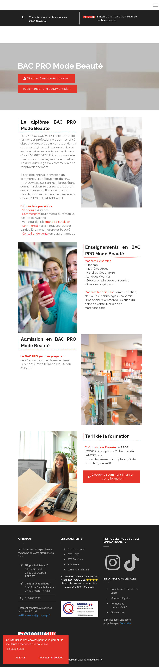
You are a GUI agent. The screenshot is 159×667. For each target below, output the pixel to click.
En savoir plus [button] (15, 648)
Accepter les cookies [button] (51, 657)
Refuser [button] (20, 657)
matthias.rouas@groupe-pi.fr (34, 615)
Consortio (125, 623)
